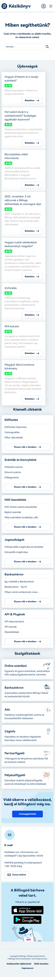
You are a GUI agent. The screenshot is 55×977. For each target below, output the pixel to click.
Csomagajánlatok (27, 814)
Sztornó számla (13, 472)
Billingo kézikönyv (16, 6)
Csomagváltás (12, 432)
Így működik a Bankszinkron (19, 581)
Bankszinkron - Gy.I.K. (16, 586)
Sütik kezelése (41, 964)
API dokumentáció (14, 621)
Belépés (43, 6)
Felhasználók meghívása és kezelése (24, 546)
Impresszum (27, 968)
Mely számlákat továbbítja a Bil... (22, 517)
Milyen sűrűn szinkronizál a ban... (22, 592)
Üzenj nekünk (19, 874)
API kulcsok (11, 626)
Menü (51, 6)
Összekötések (12, 632)
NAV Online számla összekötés (21, 507)
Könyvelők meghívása (16, 552)
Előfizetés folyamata (16, 427)
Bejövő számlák (13, 512)
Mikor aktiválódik (14, 437)
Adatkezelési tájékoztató (19, 964)
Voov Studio (36, 959)
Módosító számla (14, 467)
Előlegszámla (12, 477)
